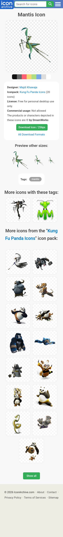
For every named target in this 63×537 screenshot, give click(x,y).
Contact (52, 492)
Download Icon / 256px (32, 127)
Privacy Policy (13, 497)
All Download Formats (31, 134)
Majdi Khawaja (28, 87)
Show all (31, 475)
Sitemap (54, 497)
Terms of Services (35, 497)
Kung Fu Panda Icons (32, 92)
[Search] (50, 4)
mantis (35, 179)
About (40, 492)
